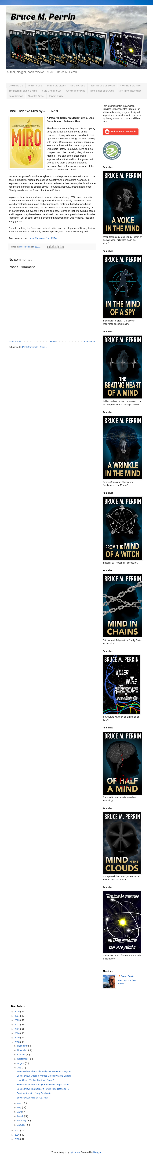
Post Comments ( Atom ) (34, 347)
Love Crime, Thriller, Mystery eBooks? (35, 1080)
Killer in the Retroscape (130, 90)
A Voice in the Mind (75, 90)
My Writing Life (16, 85)
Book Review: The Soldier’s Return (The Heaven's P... (43, 1089)
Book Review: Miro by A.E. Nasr (32, 1097)
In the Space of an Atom (102, 90)
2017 (17, 1130)
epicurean (75, 1152)
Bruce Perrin (127, 976)
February (22, 1120)
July (19, 1067)
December (22, 1045)
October (21, 1054)
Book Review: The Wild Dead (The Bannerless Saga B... (45, 1071)
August (21, 1063)
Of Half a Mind (35, 85)
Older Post (89, 341)
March (20, 1116)
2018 (17, 1042)
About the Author (36, 96)
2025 (17, 1011)
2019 (17, 1037)
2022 (17, 1024)
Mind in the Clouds (56, 85)
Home (52, 341)
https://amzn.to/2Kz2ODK (43, 238)
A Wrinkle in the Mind (130, 85)
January (21, 1125)
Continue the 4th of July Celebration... (35, 1093)
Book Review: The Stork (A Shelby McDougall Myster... (44, 1084)
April (19, 1111)
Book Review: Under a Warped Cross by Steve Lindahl (44, 1076)
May (19, 1107)
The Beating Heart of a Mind (23, 90)
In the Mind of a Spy (51, 90)
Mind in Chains (77, 85)
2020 (17, 1033)
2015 (17, 1139)
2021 (17, 1029)
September (23, 1059)
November (22, 1050)
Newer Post (15, 341)
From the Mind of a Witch (102, 85)
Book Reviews (16, 96)
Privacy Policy (56, 96)
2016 (17, 1134)
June (20, 1103)
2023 (17, 1020)
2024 (17, 1016)
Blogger (97, 1152)
